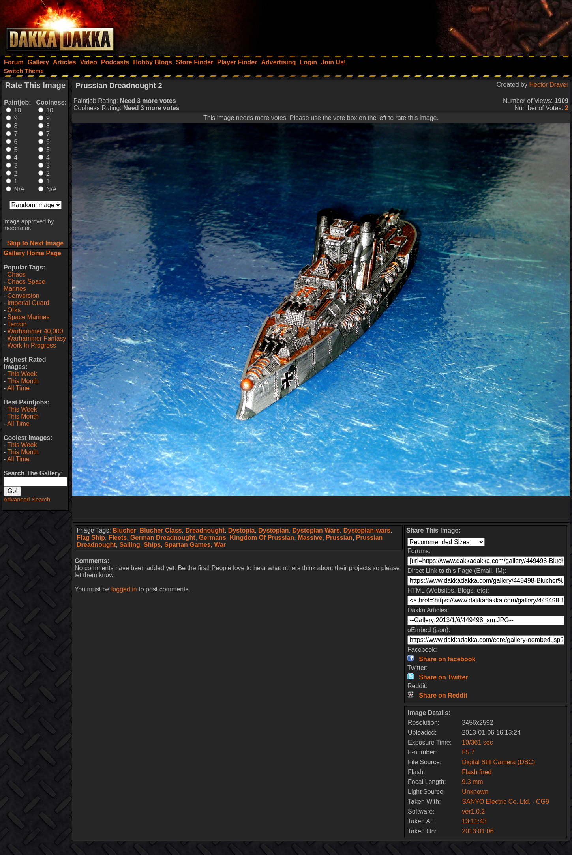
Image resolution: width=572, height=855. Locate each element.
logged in (124, 589)
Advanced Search (27, 499)
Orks (14, 310)
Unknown (475, 791)
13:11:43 (474, 821)
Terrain (16, 324)
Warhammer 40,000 (35, 331)
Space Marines (29, 317)
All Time (18, 388)
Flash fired (476, 772)
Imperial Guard (28, 302)
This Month (22, 381)
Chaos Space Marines (24, 285)
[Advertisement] (465, 25)
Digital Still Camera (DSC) (498, 762)
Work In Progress (32, 345)
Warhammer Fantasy (37, 338)
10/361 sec (477, 742)
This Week (22, 373)
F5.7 (468, 752)
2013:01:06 (477, 831)
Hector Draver (548, 84)
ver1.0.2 (473, 811)
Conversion (23, 295)
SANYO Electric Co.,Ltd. (496, 801)
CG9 (542, 801)
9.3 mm (472, 781)
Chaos (17, 274)
